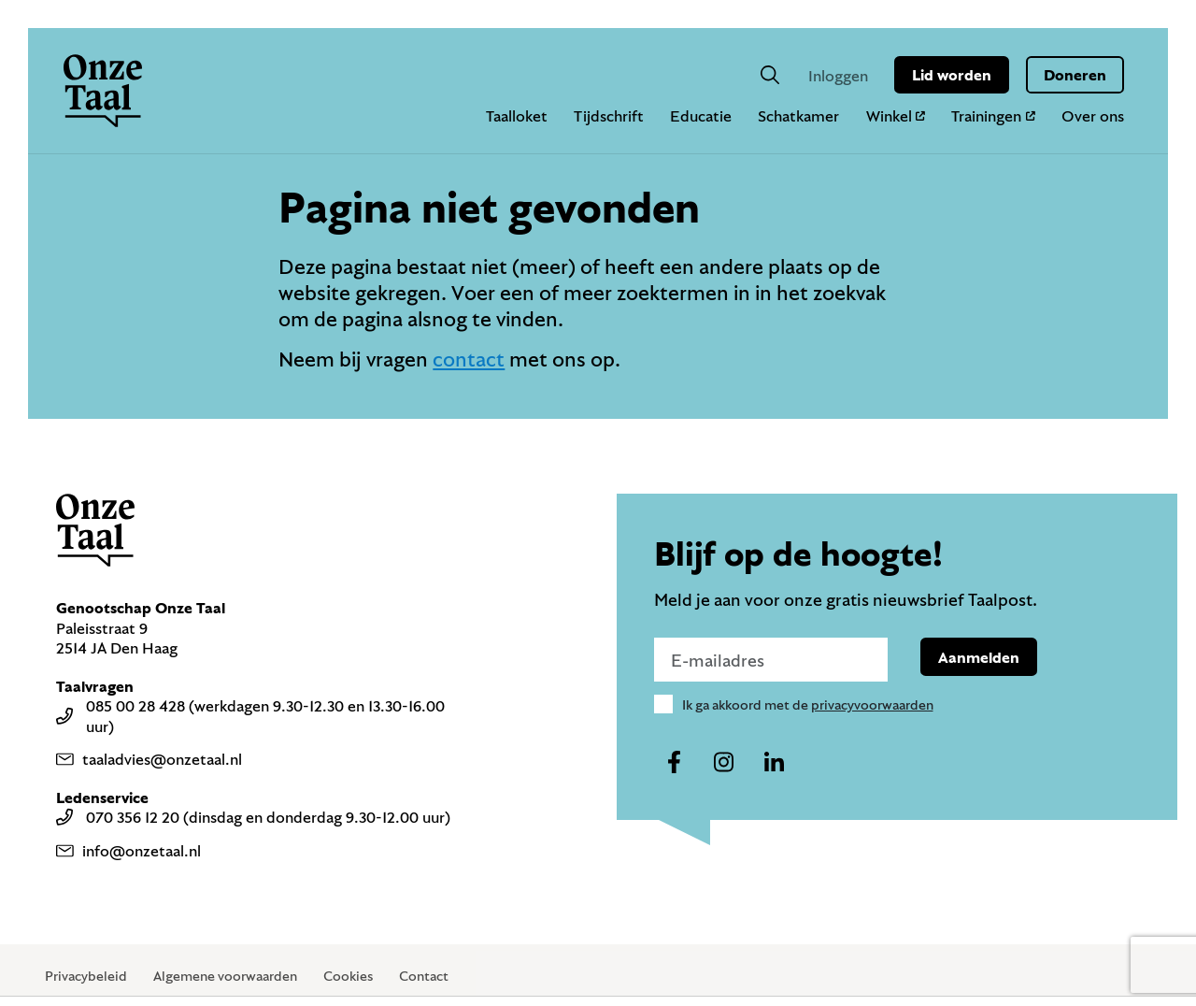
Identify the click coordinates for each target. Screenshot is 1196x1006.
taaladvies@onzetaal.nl (149, 759)
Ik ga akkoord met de (807, 704)
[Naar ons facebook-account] (674, 762)
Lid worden (951, 74)
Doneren (1075, 74)
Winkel (896, 115)
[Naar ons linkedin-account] (773, 762)
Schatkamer (798, 115)
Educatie (701, 115)
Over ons (1092, 115)
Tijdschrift (609, 115)
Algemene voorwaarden (225, 975)
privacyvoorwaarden (872, 704)
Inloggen (838, 75)
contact (469, 358)
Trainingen (993, 115)
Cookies (348, 975)
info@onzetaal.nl (128, 850)
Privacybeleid (86, 975)
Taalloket (517, 115)
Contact (423, 975)
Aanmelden (978, 657)
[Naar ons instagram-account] (724, 762)
